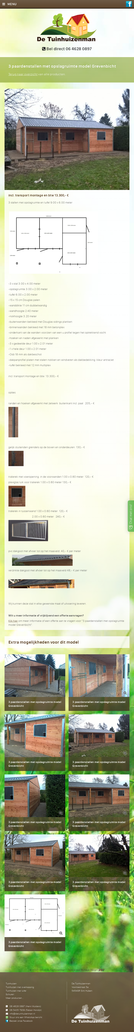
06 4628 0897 (17, 1006)
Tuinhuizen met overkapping (20, 987)
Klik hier (13, 621)
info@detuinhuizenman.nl (22, 1013)
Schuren (10, 994)
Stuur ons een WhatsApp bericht (26, 1017)
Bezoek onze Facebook (21, 1020)
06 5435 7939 (17, 1009)
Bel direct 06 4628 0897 (67, 49)
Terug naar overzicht (23, 74)
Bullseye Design (89, 969)
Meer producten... (15, 997)
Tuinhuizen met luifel (16, 990)
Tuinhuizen (11, 983)
